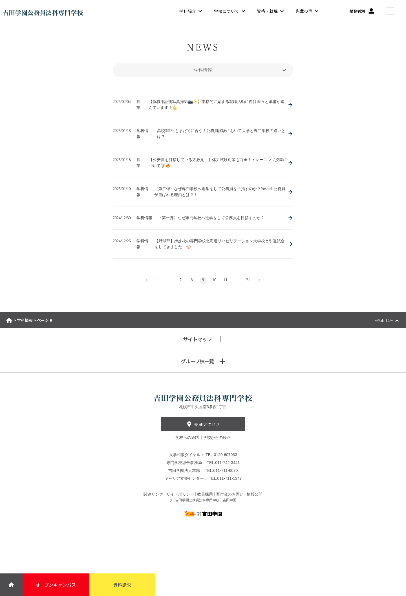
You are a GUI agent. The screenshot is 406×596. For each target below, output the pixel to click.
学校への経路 (187, 437)
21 (248, 280)
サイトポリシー (180, 494)
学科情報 (25, 320)
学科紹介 (187, 11)
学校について (226, 11)
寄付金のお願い (230, 494)
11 (225, 280)
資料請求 (122, 584)
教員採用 (205, 494)
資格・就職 (267, 11)
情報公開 (254, 494)
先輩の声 (304, 11)
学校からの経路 (217, 437)
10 (214, 280)
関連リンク (153, 494)
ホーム (9, 320)
